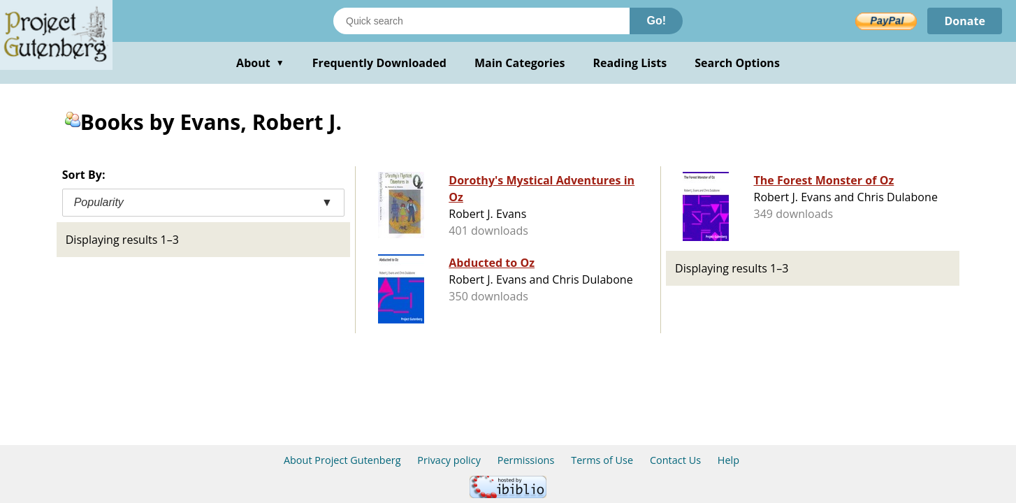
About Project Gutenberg (342, 460)
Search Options (737, 63)
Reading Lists (630, 63)
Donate (964, 21)
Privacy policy (449, 460)
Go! (656, 21)
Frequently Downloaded (379, 63)
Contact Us (675, 460)
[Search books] (481, 21)
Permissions (526, 460)
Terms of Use (602, 460)
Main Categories (519, 63)
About (260, 62)
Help (728, 460)
